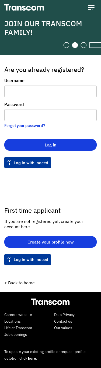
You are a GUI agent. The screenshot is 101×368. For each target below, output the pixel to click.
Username (14, 80)
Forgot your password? (24, 125)
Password (14, 104)
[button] (91, 7)
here (32, 358)
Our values (63, 327)
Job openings (15, 334)
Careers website (18, 314)
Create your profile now (50, 242)
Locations (12, 321)
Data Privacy (64, 314)
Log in (50, 145)
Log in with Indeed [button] (31, 162)
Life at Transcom (18, 327)
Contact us (63, 321)
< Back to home (19, 282)
